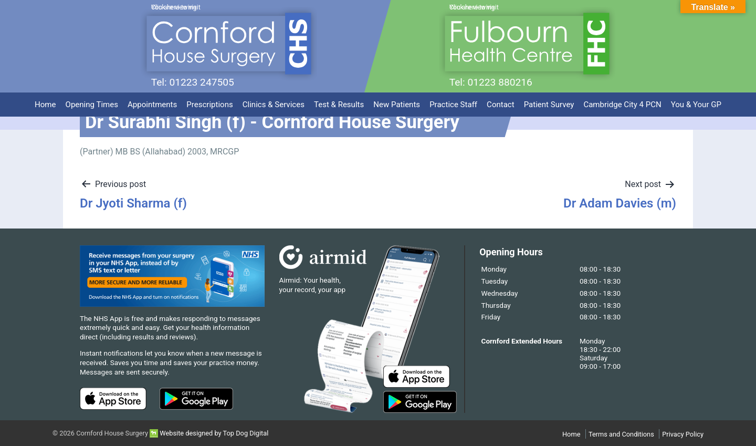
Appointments (152, 101)
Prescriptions (209, 101)
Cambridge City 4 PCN (622, 101)
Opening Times (92, 101)
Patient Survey (549, 101)
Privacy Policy (683, 434)
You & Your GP (696, 101)
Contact (500, 101)
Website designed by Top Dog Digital (209, 433)
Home (45, 101)
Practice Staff (453, 101)
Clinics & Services (273, 101)
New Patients (396, 101)
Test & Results (339, 101)
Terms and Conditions (621, 434)
